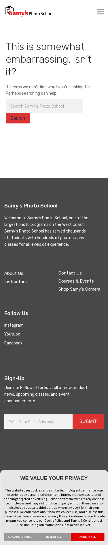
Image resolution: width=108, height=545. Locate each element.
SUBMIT (88, 421)
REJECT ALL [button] (54, 537)
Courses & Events (76, 281)
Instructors (15, 281)
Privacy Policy (58, 516)
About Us (13, 273)
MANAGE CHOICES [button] (20, 537)
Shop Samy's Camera (79, 289)
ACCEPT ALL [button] (87, 537)
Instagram (14, 325)
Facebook (13, 343)
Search (17, 118)
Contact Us (70, 273)
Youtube (12, 334)
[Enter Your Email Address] (38, 421)
